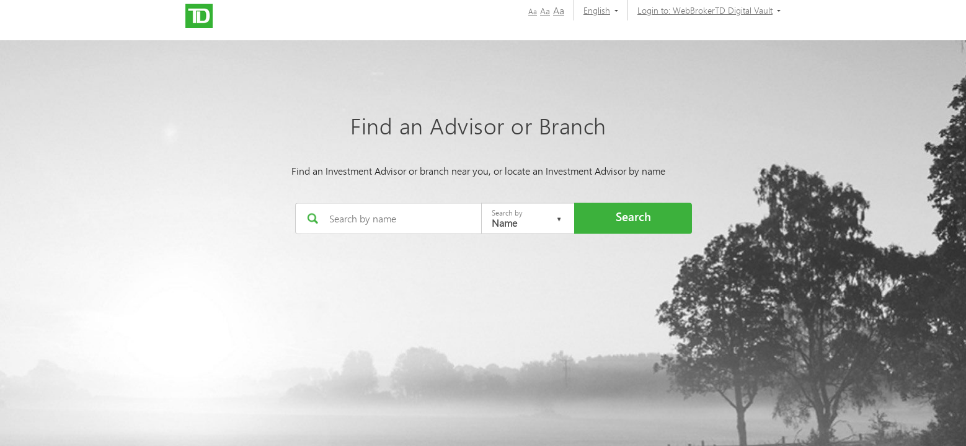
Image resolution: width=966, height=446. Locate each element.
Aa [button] (532, 11)
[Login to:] (704, 10)
